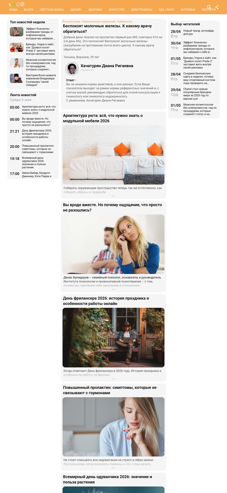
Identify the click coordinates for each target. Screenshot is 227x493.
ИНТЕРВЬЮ (188, 9)
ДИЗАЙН (75, 9)
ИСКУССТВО (116, 9)
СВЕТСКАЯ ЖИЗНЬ (52, 9)
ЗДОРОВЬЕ (95, 9)
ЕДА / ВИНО (166, 9)
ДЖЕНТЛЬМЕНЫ (141, 9)
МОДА (13, 9)
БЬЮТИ (28, 9)
